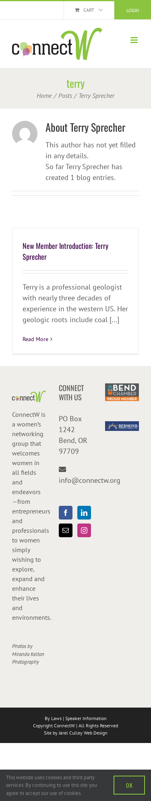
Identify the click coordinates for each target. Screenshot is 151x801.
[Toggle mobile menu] (134, 40)
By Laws (53, 718)
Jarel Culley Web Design (83, 733)
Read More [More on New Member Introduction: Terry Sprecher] (35, 339)
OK (129, 785)
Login (132, 10)
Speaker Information (86, 718)
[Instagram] (84, 530)
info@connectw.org (89, 480)
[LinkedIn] (84, 513)
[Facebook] (65, 513)
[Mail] (65, 530)
